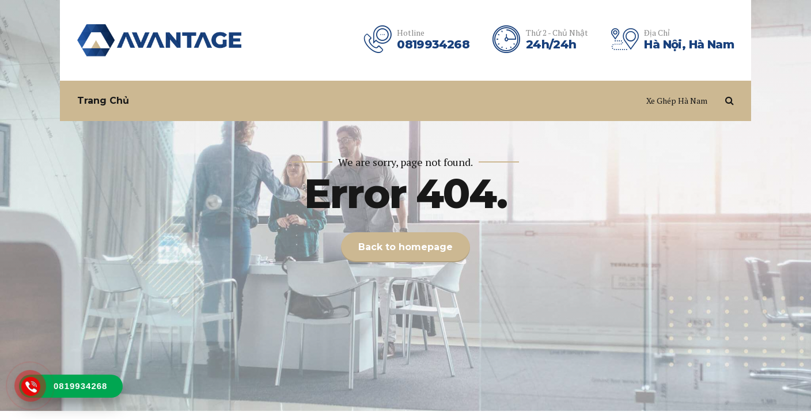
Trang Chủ (103, 100)
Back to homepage (405, 246)
